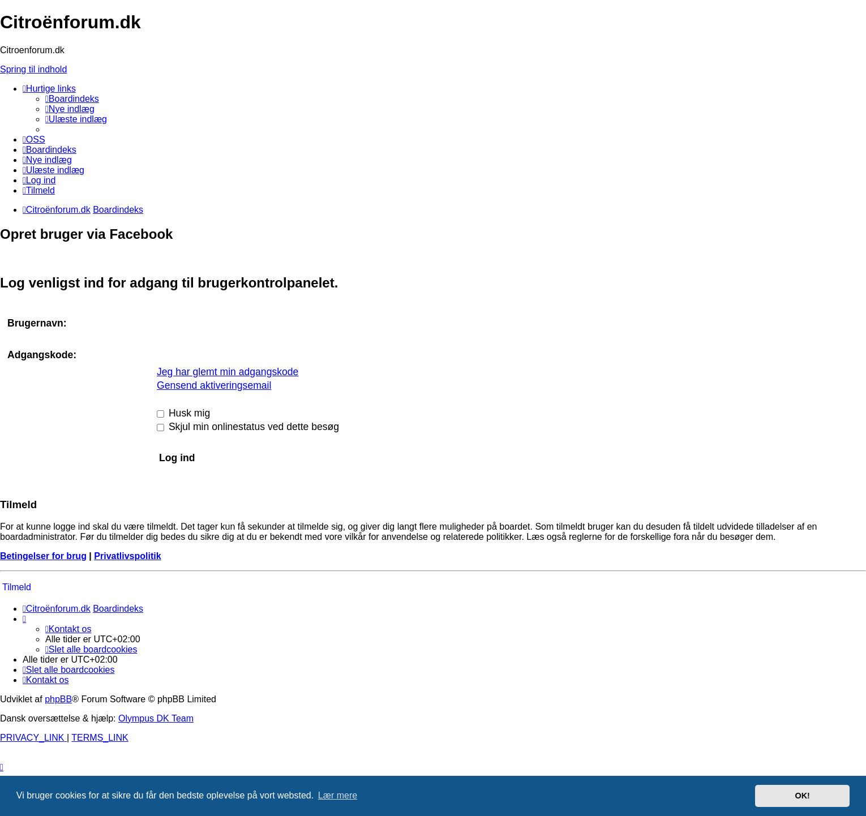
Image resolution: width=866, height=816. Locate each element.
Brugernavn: (37, 323)
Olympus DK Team (156, 718)
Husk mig (183, 413)
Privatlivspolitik (127, 556)
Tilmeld (16, 587)
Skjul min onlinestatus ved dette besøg (248, 426)
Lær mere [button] (337, 795)
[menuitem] (72, 99)
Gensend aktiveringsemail (214, 385)
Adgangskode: (41, 354)
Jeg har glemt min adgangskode (227, 371)
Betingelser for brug (43, 556)
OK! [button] (802, 795)
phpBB (58, 699)
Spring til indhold (33, 69)
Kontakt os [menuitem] (68, 629)
